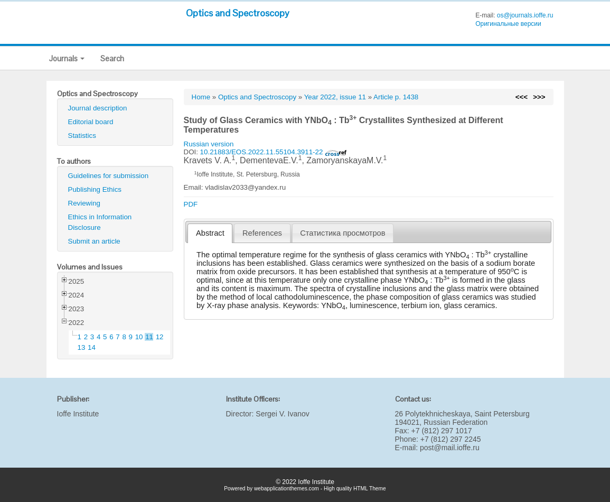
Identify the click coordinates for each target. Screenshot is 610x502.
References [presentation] (262, 233)
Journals (67, 58)
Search (112, 58)
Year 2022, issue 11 (335, 97)
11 (149, 337)
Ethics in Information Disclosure (100, 222)
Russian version (209, 144)
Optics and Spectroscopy (237, 13)
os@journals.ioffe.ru (525, 15)
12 (160, 337)
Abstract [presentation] (210, 233)
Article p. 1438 (395, 97)
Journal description (97, 108)
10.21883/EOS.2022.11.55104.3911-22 (273, 152)
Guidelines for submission (108, 176)
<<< (521, 97)
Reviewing (84, 203)
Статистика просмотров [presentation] (342, 233)
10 (139, 337)
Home (201, 97)
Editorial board (91, 122)
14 (92, 347)
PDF (191, 204)
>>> (539, 97)
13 (82, 347)
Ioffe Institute (78, 414)
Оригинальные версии (508, 23)
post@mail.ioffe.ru (450, 447)
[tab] (209, 233)
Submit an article (94, 241)
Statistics (82, 136)
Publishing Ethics (95, 189)
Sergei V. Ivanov (282, 414)
